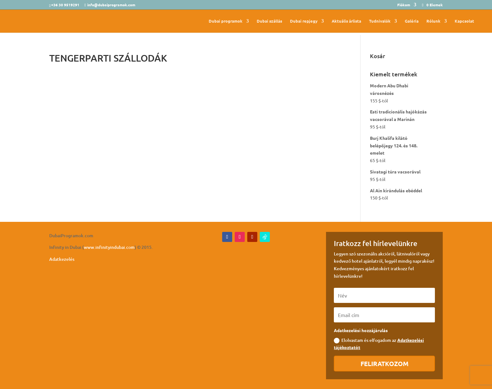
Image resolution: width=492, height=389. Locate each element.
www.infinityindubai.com (109, 247)
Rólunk (433, 21)
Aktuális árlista (346, 21)
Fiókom (403, 5)
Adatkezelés (61, 259)
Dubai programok (226, 21)
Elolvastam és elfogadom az (379, 343)
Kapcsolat (464, 21)
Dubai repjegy (304, 21)
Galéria (412, 21)
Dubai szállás (269, 21)
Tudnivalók (380, 21)
